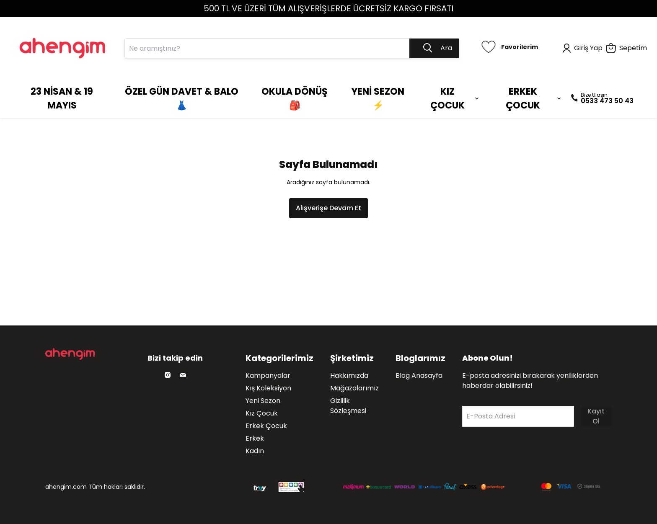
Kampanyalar (268, 375)
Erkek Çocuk (266, 426)
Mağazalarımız (354, 388)
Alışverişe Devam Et (328, 208)
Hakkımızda (349, 375)
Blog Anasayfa (419, 375)
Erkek (255, 438)
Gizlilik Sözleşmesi (348, 406)
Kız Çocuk (262, 413)
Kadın (255, 451)
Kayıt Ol (596, 416)
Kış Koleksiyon (268, 388)
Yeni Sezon (263, 400)
